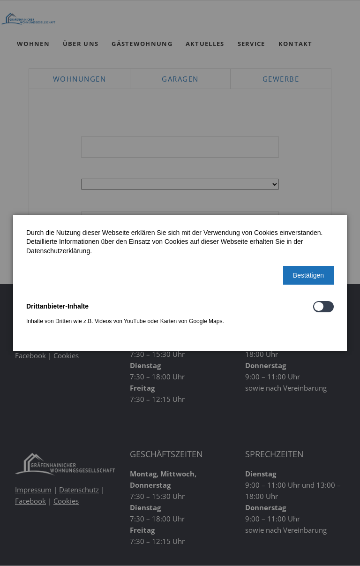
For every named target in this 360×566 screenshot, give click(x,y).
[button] (308, 275)
